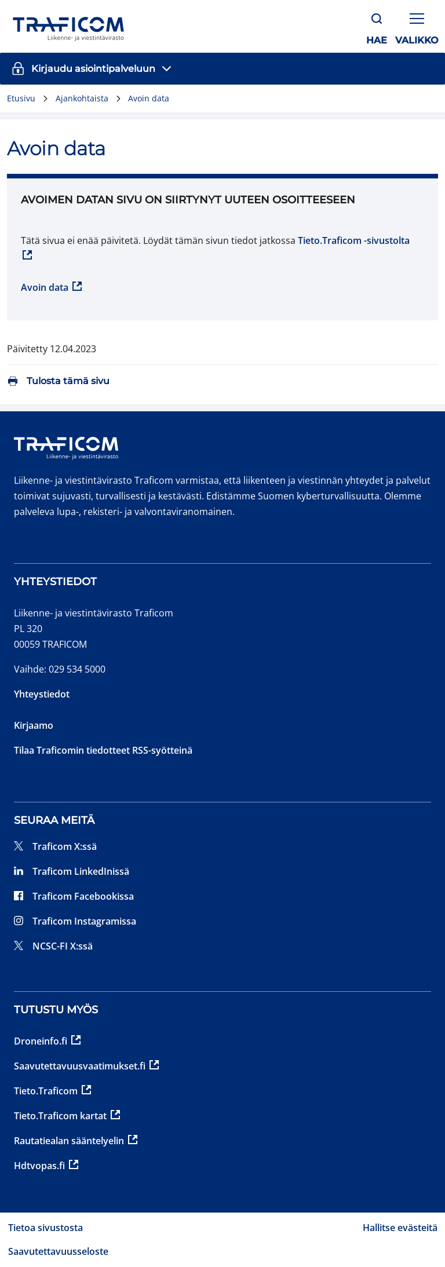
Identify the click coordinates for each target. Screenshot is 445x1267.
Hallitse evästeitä (400, 1227)
